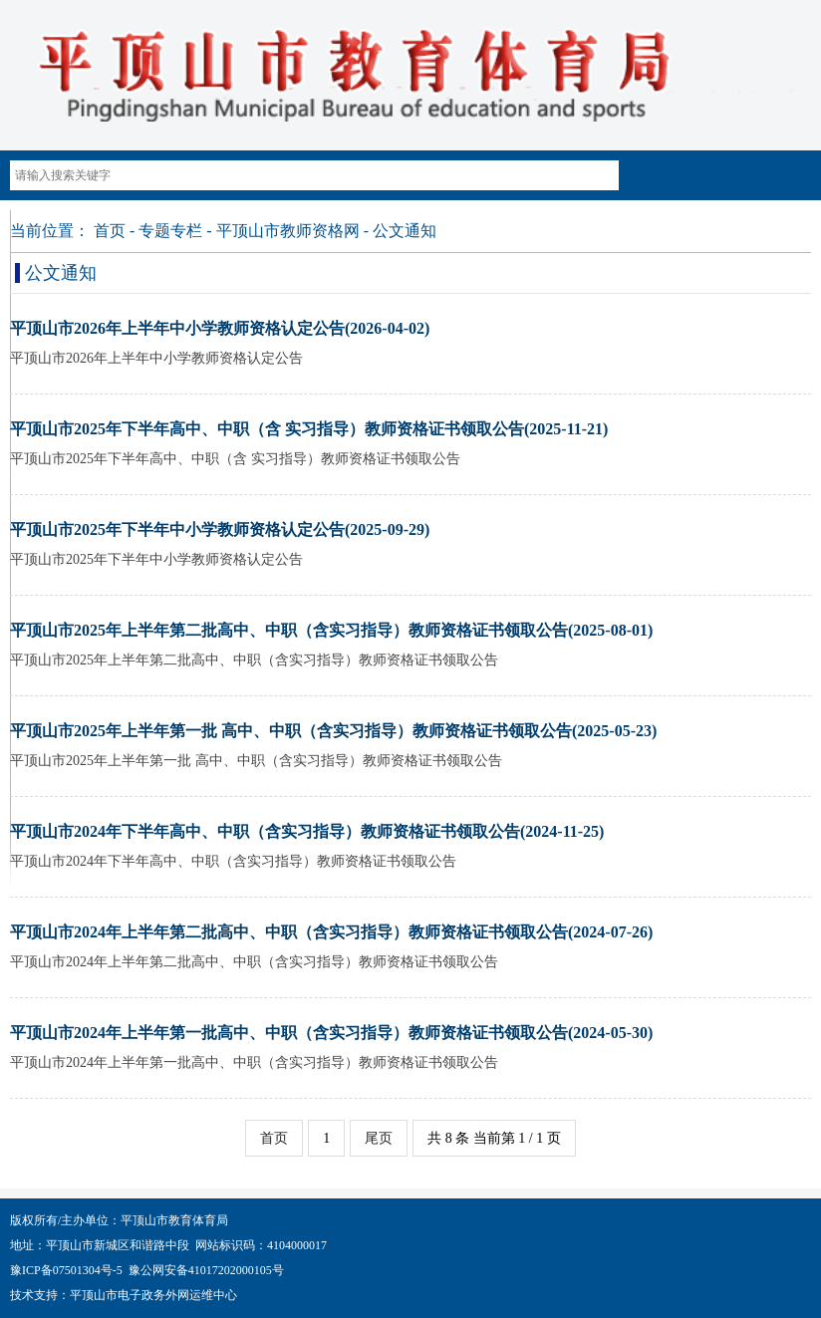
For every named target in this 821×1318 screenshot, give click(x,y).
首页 (110, 230)
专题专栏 (170, 230)
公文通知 (404, 230)
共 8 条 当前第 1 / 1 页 (493, 1138)
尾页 (379, 1138)
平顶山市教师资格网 (288, 230)
